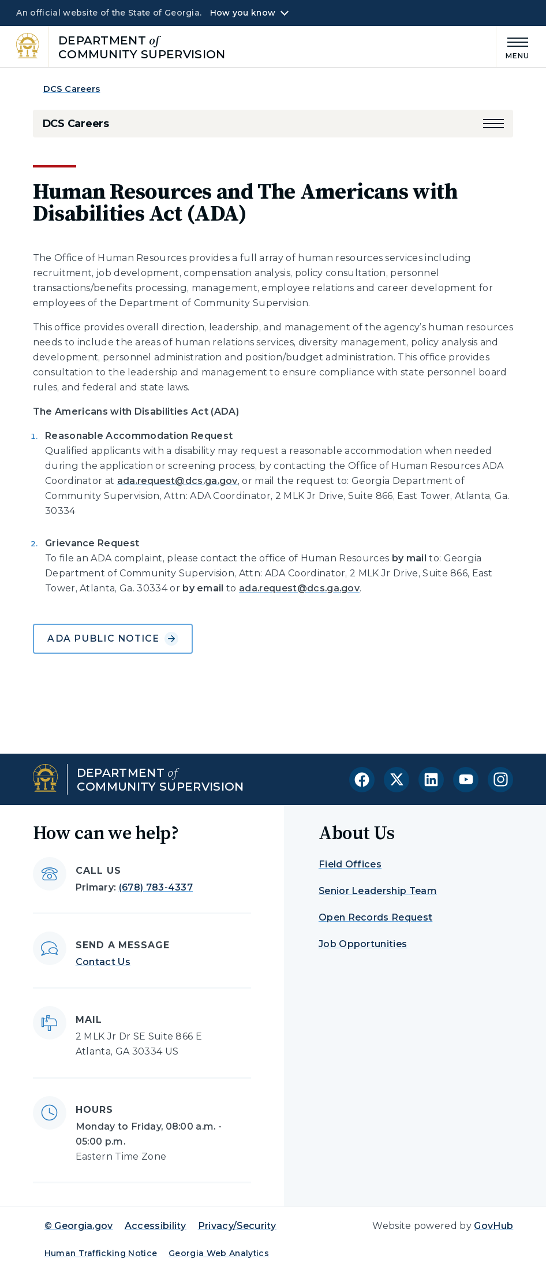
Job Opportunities (363, 943)
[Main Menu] (513, 46)
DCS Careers (71, 88)
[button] (493, 124)
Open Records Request (375, 917)
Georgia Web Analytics (219, 1253)
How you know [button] (242, 12)
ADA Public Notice (112, 639)
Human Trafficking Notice (101, 1253)
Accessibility (155, 1225)
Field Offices (350, 864)
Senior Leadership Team (378, 890)
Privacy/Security (237, 1225)
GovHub (493, 1225)
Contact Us (103, 961)
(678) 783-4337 (156, 887)
